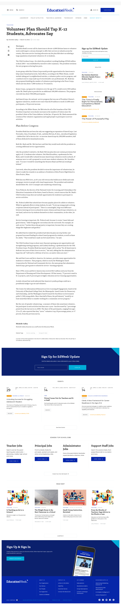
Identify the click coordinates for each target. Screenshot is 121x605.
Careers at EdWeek (44, 594)
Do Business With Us (102, 580)
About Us (42, 580)
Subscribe (107, 10)
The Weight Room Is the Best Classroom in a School (45, 511)
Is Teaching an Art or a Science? (15, 511)
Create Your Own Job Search (60, 474)
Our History (42, 586)
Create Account (15, 558)
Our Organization (43, 583)
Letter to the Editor (75, 507)
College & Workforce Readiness (98, 395)
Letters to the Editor (63, 583)
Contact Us (61, 580)
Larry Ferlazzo (85, 82)
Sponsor (97, 96)
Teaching (10, 25)
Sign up (77, 367)
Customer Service (62, 588)
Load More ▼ (60, 535)
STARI (27, 413)
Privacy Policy (67, 600)
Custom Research (101, 595)
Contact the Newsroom (64, 591)
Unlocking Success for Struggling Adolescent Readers (19, 400)
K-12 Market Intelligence (102, 592)
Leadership (24, 18)
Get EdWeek (80, 580)
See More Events (60, 427)
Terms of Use (56, 600)
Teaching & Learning (54, 18)
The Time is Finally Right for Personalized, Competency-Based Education (92, 103)
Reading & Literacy (18, 395)
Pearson (103, 414)
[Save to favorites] (9, 51)
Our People (42, 588)
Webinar (27, 395)
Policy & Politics (37, 18)
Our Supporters (43, 591)
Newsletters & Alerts (82, 586)
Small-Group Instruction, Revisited (72, 511)
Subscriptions (80, 583)
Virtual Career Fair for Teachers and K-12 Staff (59, 399)
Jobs (85, 18)
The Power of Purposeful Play (95, 119)
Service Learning (30, 333)
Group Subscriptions (82, 588)
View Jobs (13, 461)
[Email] (51, 367)
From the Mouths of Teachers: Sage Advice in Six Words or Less (100, 512)
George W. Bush (43, 333)
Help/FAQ (60, 586)
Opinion (78, 18)
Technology (68, 18)
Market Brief (95, 18)
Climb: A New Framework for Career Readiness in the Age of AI (95, 402)
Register (10, 413)
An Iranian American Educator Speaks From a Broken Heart (91, 77)
